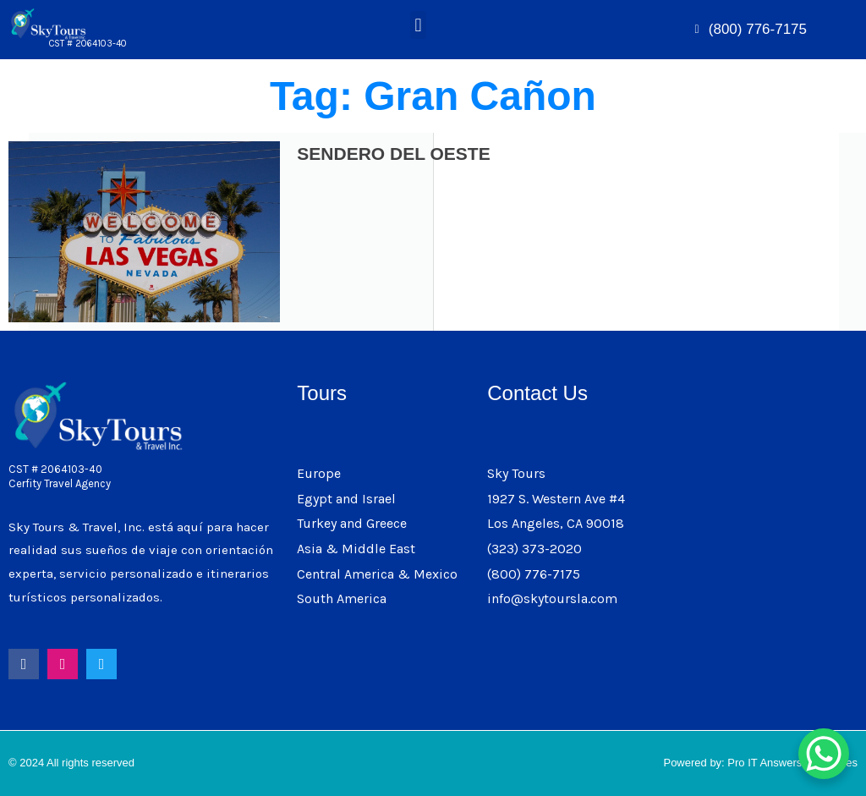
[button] (418, 25)
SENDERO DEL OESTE (393, 153)
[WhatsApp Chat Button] (823, 753)
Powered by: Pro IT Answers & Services (760, 762)
